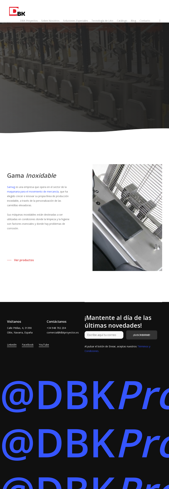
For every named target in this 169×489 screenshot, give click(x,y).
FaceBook (27, 344)
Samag (11, 187)
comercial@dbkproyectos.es (63, 332)
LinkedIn (12, 344)
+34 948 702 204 (56, 328)
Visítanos (14, 321)
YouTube (44, 344)
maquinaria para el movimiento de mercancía (33, 191)
